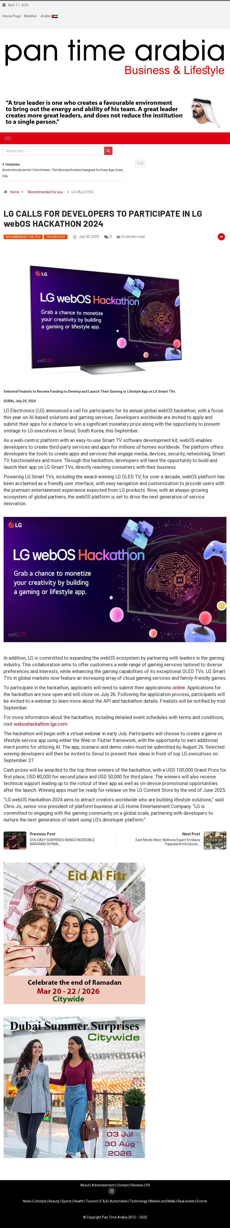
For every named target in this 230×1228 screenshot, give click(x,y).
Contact (123, 1185)
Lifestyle (40, 1201)
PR (148, 1185)
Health (79, 1201)
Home (14, 192)
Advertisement (103, 1185)
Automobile (119, 1201)
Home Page (11, 16)
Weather (30, 16)
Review (136, 1185)
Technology (55, 236)
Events (202, 1201)
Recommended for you (45, 192)
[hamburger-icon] (7, 138)
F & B (104, 1201)
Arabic (46, 16)
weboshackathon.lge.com (40, 724)
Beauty (54, 1201)
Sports (67, 1201)
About (85, 1185)
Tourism (92, 1201)
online (178, 687)
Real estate (186, 1201)
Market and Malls (162, 1201)
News (27, 1201)
